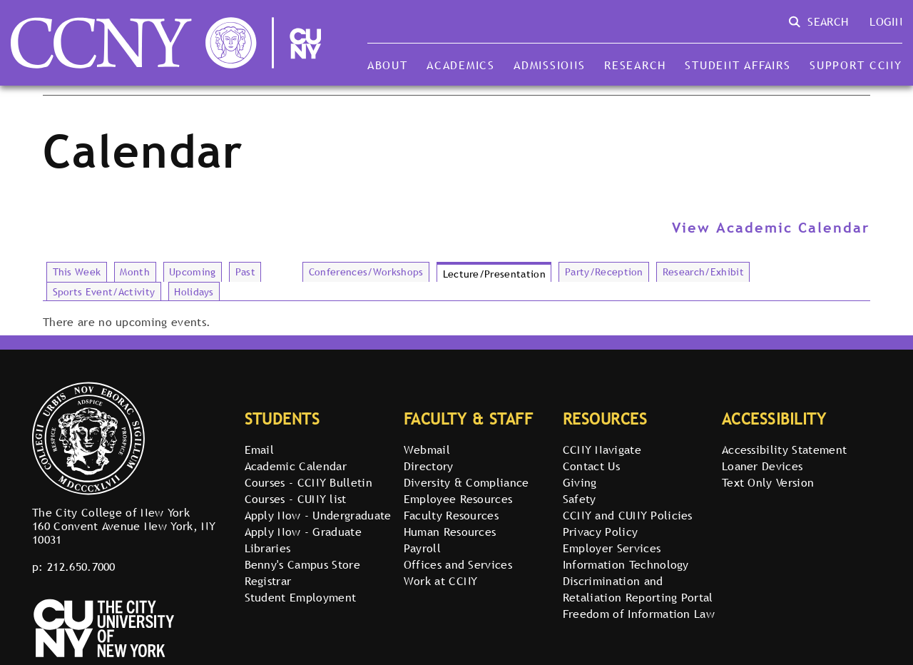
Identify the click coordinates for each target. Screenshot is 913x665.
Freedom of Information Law (639, 613)
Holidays (194, 291)
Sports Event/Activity (104, 291)
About (387, 65)
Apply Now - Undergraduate (318, 515)
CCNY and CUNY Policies (628, 515)
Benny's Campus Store (302, 564)
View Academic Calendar (771, 227)
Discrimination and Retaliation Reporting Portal (638, 589)
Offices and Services (458, 564)
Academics (461, 65)
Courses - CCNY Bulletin (308, 482)
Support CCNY (856, 65)
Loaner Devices (762, 466)
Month (135, 271)
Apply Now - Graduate (303, 531)
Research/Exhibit (703, 271)
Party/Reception (604, 271)
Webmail (427, 449)
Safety (579, 499)
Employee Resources (458, 499)
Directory (429, 466)
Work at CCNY (441, 581)
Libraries (268, 548)
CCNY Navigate (602, 449)
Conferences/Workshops (366, 271)
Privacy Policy (600, 531)
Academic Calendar (296, 466)
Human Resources (450, 531)
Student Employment (301, 597)
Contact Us (591, 466)
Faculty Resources (451, 515)
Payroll (422, 548)
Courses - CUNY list (296, 499)
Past (245, 271)
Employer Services (611, 548)
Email (260, 449)
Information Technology (626, 564)
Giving (580, 482)
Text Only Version (768, 482)
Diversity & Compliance (466, 482)
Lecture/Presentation (494, 274)
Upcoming (192, 271)
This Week (77, 271)
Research (635, 65)
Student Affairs (737, 65)
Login (885, 21)
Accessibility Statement (784, 449)
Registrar (268, 581)
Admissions (549, 65)
